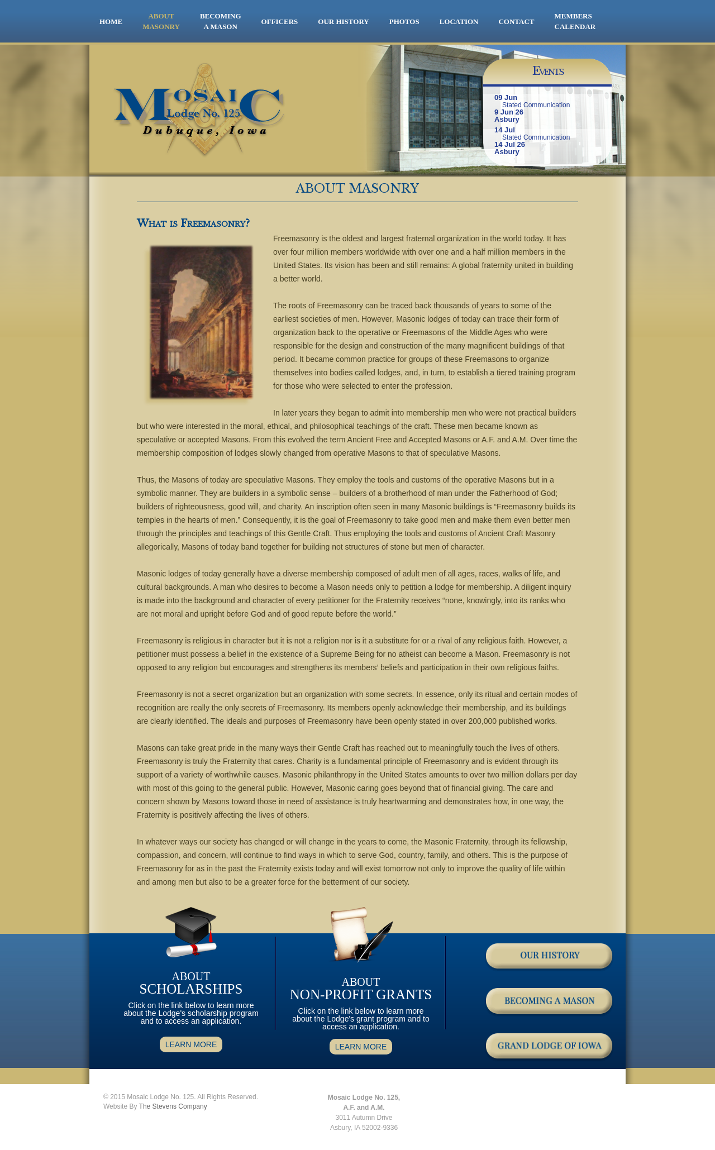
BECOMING (220, 22)
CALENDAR (575, 26)
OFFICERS (279, 21)
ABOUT (161, 22)
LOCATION (459, 21)
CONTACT (516, 21)
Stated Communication (536, 105)
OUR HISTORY (343, 21)
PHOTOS (404, 21)
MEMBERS (573, 16)
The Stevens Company (173, 1106)
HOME (110, 21)
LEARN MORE (191, 1044)
